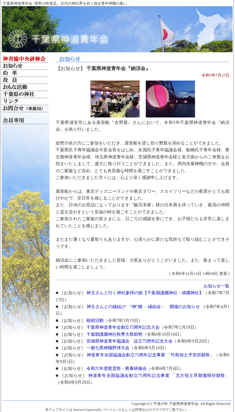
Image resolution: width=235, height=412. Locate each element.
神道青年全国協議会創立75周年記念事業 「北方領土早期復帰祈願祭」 (158, 375)
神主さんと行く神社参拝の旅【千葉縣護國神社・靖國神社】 (144, 292)
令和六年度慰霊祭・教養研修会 (116, 368)
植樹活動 (95, 320)
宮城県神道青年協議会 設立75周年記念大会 (129, 341)
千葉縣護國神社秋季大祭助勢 (114, 334)
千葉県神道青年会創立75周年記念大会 (123, 327)
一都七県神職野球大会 (107, 347)
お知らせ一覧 (216, 285)
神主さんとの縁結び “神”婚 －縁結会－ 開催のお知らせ (144, 306)
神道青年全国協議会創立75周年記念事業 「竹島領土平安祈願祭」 (150, 354)
